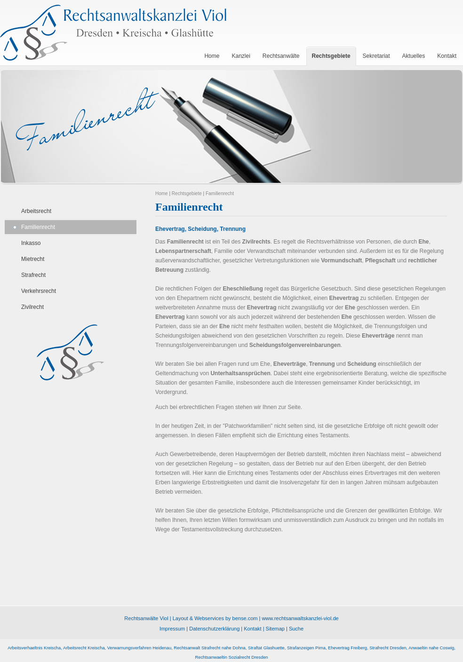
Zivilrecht (32, 307)
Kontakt (252, 628)
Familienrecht (38, 227)
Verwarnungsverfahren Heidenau (139, 648)
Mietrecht (32, 259)
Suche (296, 628)
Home (161, 193)
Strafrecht (33, 275)
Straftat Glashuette (266, 648)
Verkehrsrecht (38, 291)
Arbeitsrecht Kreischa (84, 648)
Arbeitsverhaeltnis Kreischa (34, 648)
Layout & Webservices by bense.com (215, 618)
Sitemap (275, 628)
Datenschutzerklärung (214, 628)
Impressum (172, 628)
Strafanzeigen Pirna (306, 648)
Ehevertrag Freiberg (347, 648)
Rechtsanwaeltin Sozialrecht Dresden (231, 657)
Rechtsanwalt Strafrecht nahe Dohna (209, 648)
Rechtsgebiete (187, 193)
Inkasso (30, 243)
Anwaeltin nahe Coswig (431, 648)
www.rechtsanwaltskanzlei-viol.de (300, 618)
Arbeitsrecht (36, 211)
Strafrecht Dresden (387, 648)
